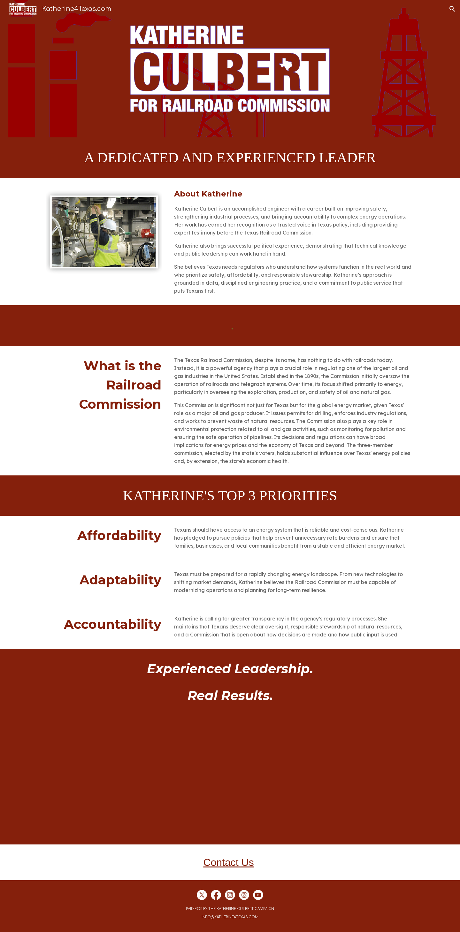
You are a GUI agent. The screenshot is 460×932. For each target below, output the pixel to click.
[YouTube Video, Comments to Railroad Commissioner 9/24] (230, 779)
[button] (452, 9)
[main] (230, 157)
